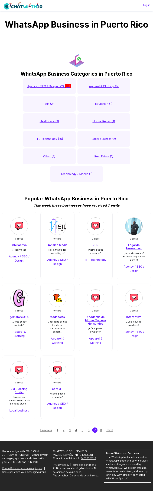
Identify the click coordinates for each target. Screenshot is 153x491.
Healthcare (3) (49, 121)
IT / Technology (95, 259)
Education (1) (103, 103)
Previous (46, 430)
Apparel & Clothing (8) (104, 86)
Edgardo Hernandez (134, 246)
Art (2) (49, 103)
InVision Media (57, 245)
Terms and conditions (83, 464)
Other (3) (49, 156)
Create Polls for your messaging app (22, 468)
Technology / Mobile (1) (76, 174)
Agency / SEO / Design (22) (49, 86)
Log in (146, 5)
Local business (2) (104, 139)
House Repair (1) (104, 121)
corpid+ (57, 389)
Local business (19, 410)
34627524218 (88, 458)
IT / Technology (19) (49, 139)
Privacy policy (61, 464)
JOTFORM (8, 454)
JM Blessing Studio (19, 390)
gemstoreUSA (19, 317)
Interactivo (19, 245)
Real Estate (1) (103, 156)
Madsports (57, 317)
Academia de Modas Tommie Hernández (95, 320)
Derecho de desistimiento (84, 475)
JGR (95, 245)
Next (109, 430)
